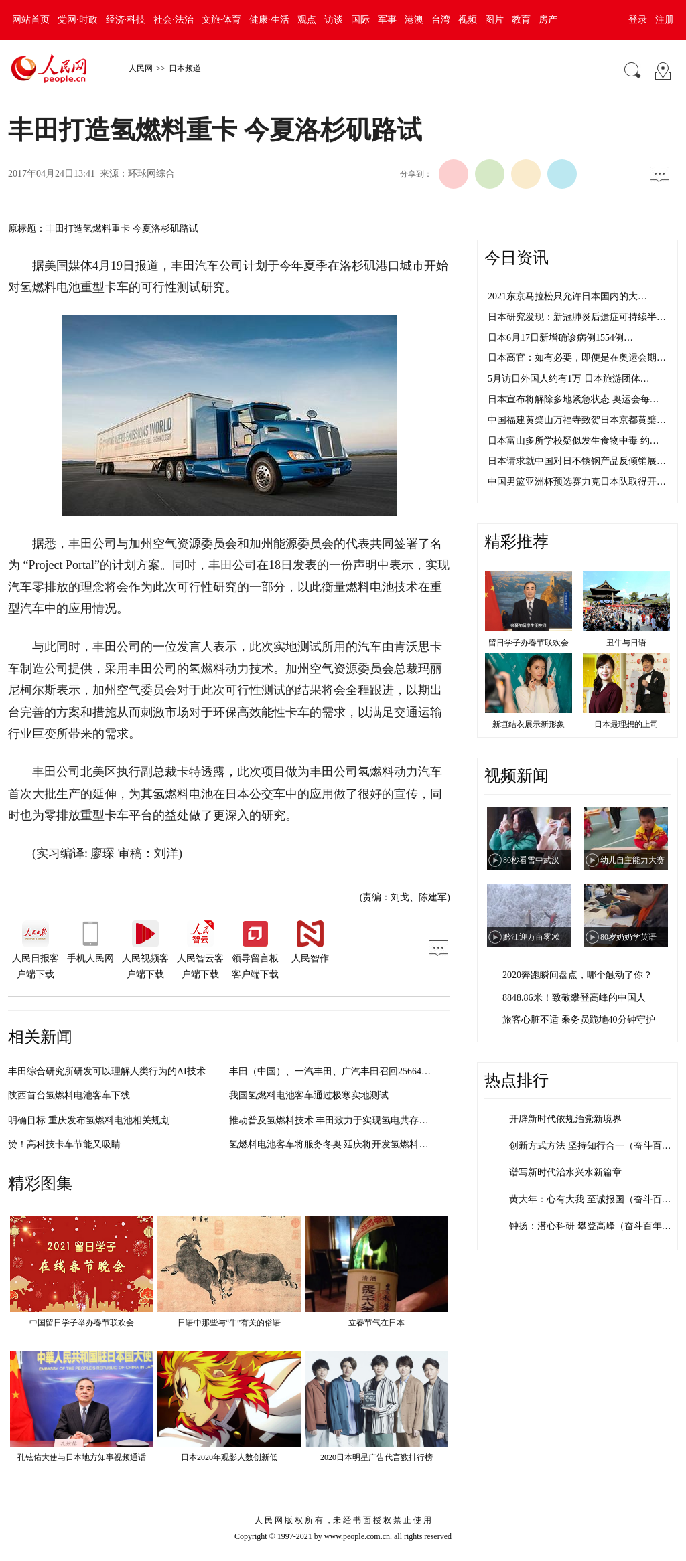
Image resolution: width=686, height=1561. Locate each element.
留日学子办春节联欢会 (528, 642)
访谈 (333, 20)
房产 (548, 20)
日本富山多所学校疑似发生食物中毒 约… (573, 441)
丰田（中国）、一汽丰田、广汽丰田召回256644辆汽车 (341, 1071)
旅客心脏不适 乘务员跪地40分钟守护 (578, 1020)
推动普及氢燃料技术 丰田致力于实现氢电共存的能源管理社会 (357, 1120)
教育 (521, 20)
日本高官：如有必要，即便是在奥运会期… (577, 358)
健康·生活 (269, 20)
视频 (467, 20)
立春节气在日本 (376, 1322)
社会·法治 (173, 20)
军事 (387, 20)
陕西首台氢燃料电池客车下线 (69, 1095)
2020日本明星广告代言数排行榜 (376, 1457)
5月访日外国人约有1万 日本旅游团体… (569, 379)
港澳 (414, 20)
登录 (637, 20)
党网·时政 (78, 20)
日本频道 (185, 68)
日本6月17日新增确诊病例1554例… (560, 338)
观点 (306, 20)
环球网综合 (151, 174)
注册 (664, 20)
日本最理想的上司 (626, 724)
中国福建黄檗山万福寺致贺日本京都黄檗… (577, 420)
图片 (494, 20)
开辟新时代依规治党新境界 (565, 1119)
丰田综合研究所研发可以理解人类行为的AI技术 (107, 1071)
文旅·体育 (222, 20)
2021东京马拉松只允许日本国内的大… (567, 296)
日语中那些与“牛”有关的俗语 (229, 1322)
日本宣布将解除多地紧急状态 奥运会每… (573, 399)
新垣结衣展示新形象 (528, 724)
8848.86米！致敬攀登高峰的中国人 (574, 998)
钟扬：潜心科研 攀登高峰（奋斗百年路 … (596, 1226)
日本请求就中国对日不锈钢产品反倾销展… (577, 461)
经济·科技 (126, 20)
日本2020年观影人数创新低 (229, 1457)
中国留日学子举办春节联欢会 (81, 1322)
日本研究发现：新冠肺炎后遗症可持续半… (577, 317)
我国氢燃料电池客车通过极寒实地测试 (309, 1095)
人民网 (141, 68)
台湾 (440, 20)
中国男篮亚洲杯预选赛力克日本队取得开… (577, 482)
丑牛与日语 (626, 642)
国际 (360, 20)
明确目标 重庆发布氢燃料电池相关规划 (89, 1120)
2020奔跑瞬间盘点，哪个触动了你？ (577, 975)
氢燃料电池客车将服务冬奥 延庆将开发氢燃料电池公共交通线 (357, 1144)
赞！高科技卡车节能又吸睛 (64, 1144)
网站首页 (31, 20)
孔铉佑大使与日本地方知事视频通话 (81, 1457)
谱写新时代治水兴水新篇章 (565, 1172)
